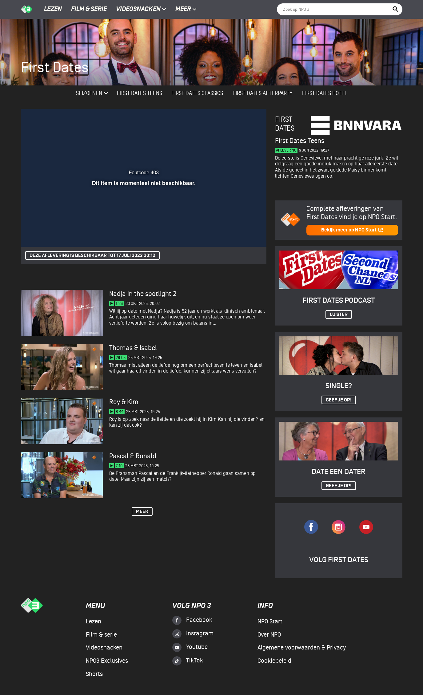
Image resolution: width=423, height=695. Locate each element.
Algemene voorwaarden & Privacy (301, 647)
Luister (339, 315)
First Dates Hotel (324, 93)
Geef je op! (339, 400)
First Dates (284, 123)
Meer (186, 9)
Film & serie (89, 9)
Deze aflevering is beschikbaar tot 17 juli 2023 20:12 (92, 256)
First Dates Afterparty (263, 93)
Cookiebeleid (274, 660)
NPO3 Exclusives (107, 660)
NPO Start (269, 621)
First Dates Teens (139, 93)
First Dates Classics (197, 93)
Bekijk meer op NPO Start (352, 230)
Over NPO (269, 634)
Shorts (94, 674)
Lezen (53, 9)
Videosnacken (138, 9)
